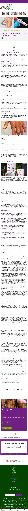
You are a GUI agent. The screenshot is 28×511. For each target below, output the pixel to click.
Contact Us (14, 474)
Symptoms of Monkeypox (5, 111)
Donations (14, 470)
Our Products (14, 472)
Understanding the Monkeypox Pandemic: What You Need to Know (14, 461)
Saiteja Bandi (14, 48)
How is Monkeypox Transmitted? (6, 95)
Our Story (14, 468)
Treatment (2, 252)
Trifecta (15, 420)
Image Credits (14, 473)
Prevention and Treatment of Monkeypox (7, 381)
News (14, 471)
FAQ (14, 475)
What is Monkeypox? (4, 61)
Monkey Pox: (16, 457)
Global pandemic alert (17, 30)
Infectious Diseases (10, 30)
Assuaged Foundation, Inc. (11, 498)
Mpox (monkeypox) (4, 378)
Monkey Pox (5, 30)
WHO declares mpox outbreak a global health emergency (9, 382)
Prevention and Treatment (5, 210)
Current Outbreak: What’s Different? (6, 161)
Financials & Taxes (14, 469)
